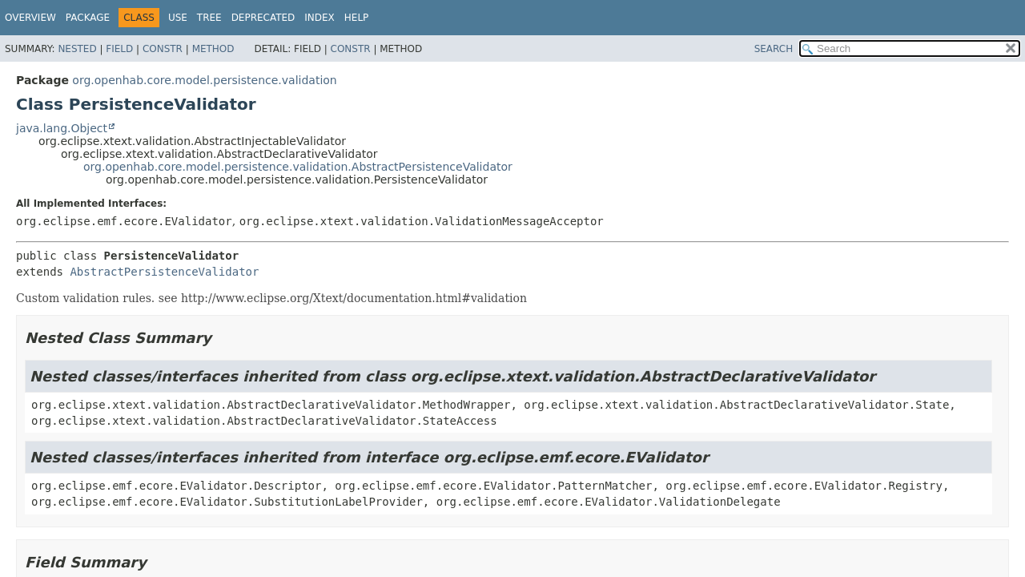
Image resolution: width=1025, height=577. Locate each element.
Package (88, 17)
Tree (209, 17)
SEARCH (774, 48)
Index (319, 17)
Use (177, 17)
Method (213, 48)
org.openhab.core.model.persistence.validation (204, 80)
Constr (163, 48)
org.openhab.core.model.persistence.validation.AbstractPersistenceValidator (297, 166)
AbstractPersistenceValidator (164, 271)
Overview (30, 17)
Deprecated (263, 17)
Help (356, 17)
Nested (77, 48)
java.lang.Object (61, 128)
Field (119, 48)
